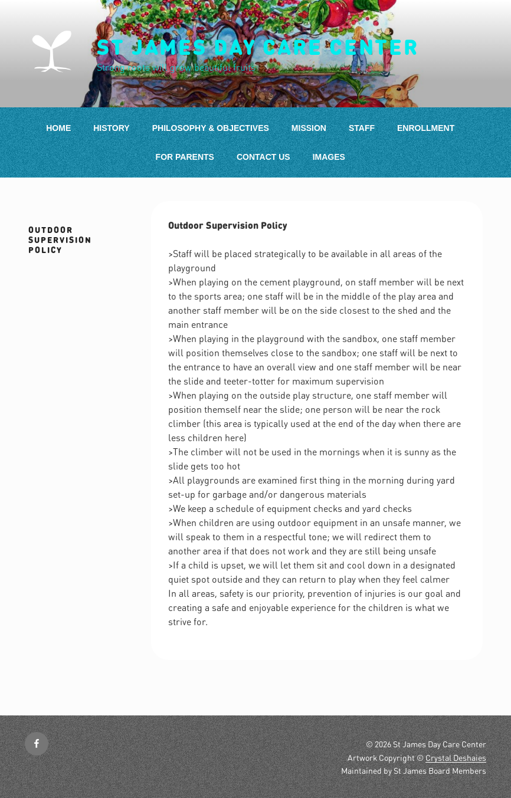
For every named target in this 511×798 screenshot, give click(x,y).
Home (58, 128)
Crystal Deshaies (455, 757)
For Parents (185, 157)
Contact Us (263, 157)
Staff (362, 128)
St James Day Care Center (258, 46)
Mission (308, 128)
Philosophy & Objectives (210, 128)
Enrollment (425, 128)
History (111, 128)
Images (329, 157)
